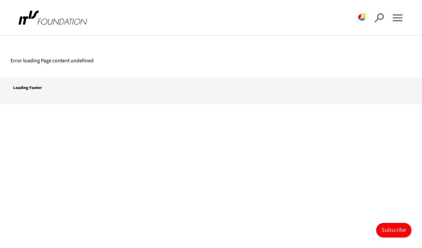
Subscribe (393, 230)
